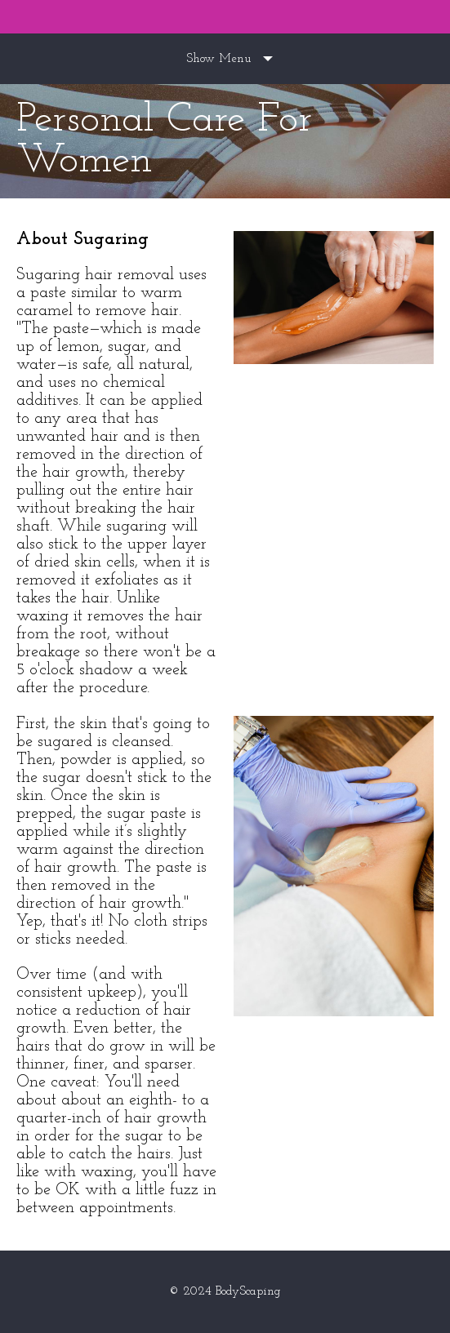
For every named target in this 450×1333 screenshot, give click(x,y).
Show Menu (218, 59)
